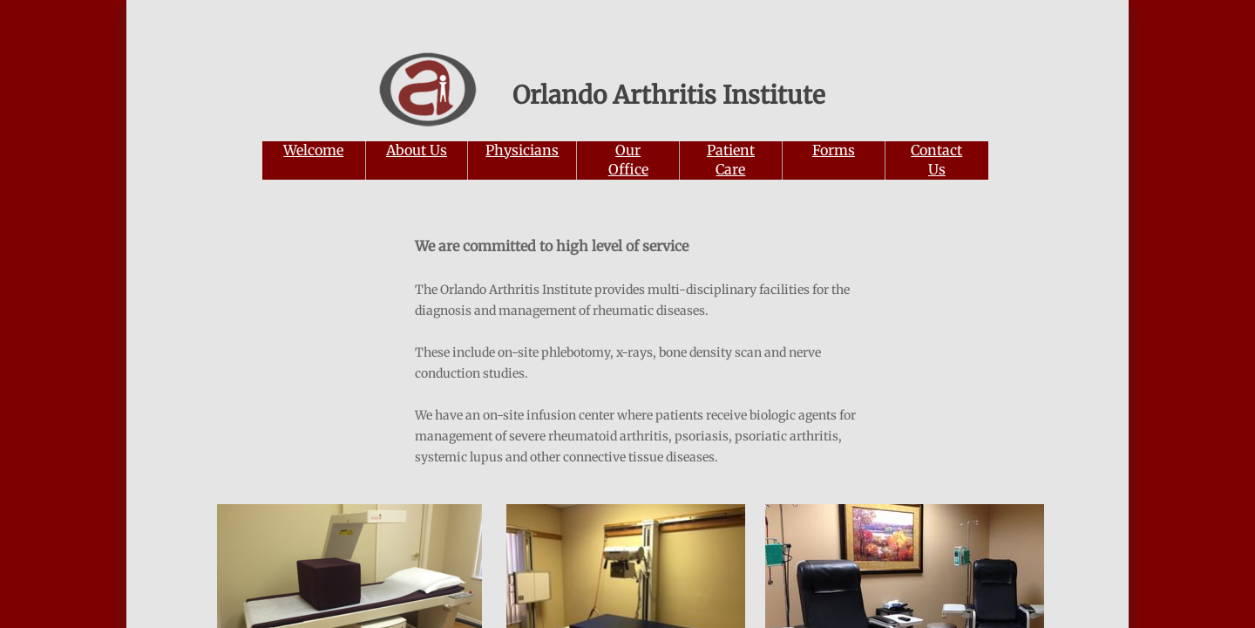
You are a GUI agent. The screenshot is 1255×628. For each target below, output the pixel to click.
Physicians (522, 150)
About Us (416, 150)
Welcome (313, 150)
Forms (833, 150)
